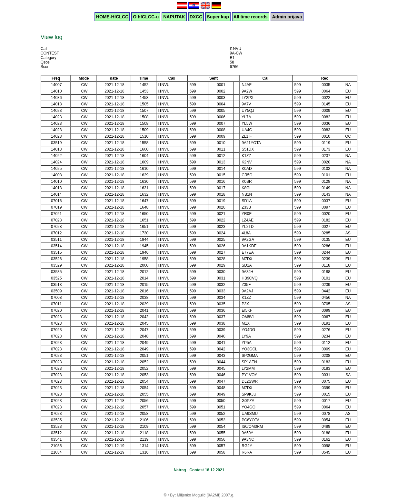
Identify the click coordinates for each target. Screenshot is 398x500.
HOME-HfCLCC (112, 16)
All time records (251, 16)
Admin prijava (287, 16)
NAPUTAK (174, 16)
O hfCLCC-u (146, 16)
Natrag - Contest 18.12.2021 (199, 470)
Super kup (218, 16)
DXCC (196, 16)
